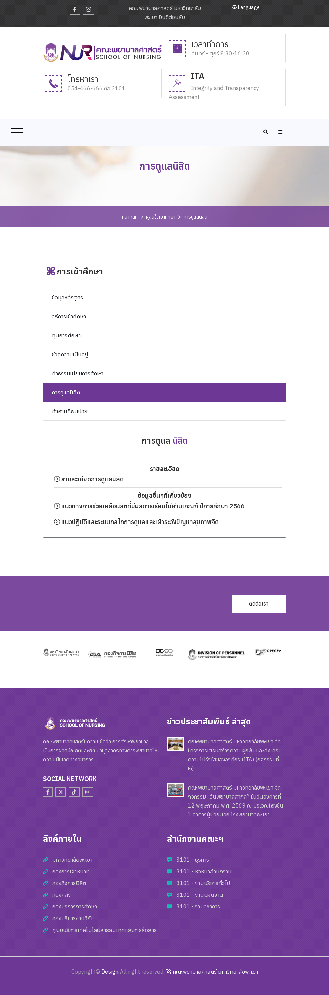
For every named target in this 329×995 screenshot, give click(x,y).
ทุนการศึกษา (66, 335)
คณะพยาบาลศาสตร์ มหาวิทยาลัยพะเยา (212, 971)
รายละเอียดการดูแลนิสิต (89, 479)
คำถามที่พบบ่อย (70, 411)
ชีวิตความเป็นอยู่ (70, 354)
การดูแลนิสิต (195, 217)
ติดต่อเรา (258, 603)
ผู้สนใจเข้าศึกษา (160, 217)
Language (246, 7)
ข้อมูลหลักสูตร (67, 297)
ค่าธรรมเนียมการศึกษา (77, 373)
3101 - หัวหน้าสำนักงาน (204, 871)
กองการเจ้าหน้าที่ (71, 871)
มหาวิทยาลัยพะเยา (72, 859)
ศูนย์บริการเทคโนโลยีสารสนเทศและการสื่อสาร (104, 929)
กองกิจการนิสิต (69, 883)
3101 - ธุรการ (192, 859)
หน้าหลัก (130, 217)
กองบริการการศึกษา (74, 906)
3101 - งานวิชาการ (198, 906)
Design (110, 971)
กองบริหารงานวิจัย (73, 918)
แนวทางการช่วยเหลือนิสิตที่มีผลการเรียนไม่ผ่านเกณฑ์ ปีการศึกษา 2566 (149, 506)
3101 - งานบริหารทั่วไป (203, 883)
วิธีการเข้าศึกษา (69, 316)
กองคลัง (61, 894)
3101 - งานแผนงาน (199, 894)
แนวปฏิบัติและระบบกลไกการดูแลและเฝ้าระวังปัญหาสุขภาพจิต (137, 522)
